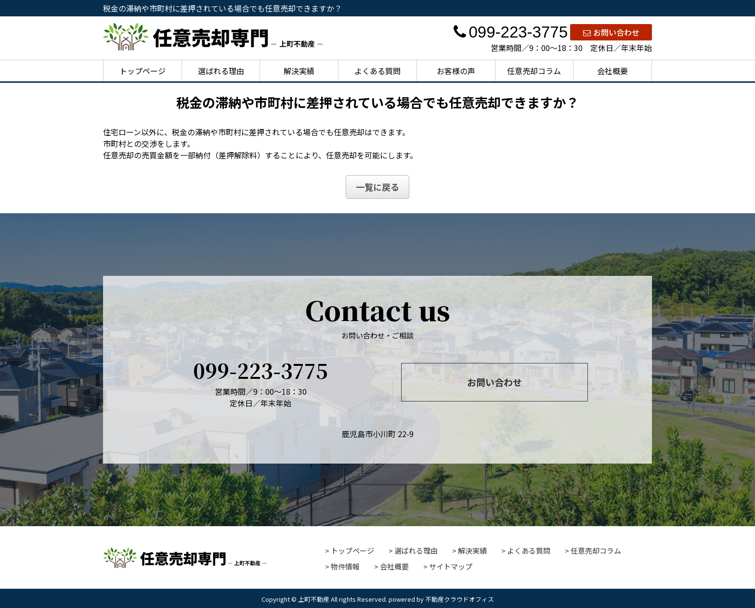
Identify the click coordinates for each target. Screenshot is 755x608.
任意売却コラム (534, 71)
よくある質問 (377, 71)
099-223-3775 (511, 32)
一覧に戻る (377, 187)
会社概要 (612, 71)
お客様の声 (456, 71)
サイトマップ (450, 566)
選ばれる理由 (221, 71)
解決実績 (299, 71)
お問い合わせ (611, 32)
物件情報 (345, 566)
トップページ (142, 71)
